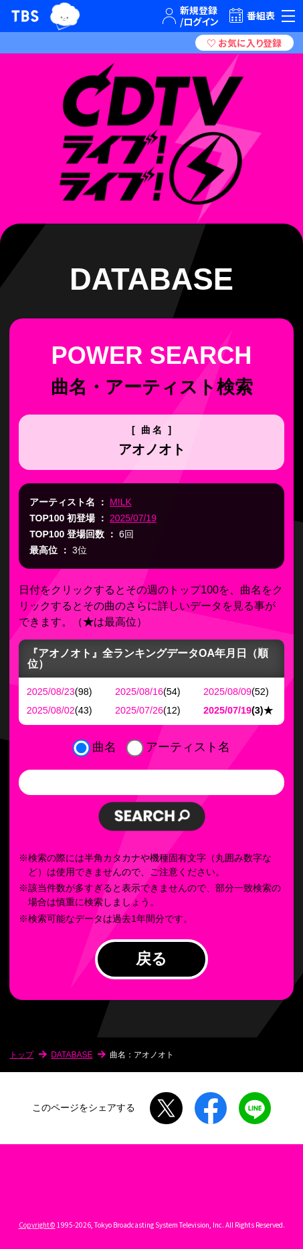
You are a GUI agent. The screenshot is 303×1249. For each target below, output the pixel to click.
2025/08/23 (51, 691)
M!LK (121, 502)
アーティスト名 (188, 747)
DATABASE (71, 1054)
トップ (21, 1054)
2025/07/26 (139, 710)
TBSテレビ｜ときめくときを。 (25, 16)
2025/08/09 (227, 691)
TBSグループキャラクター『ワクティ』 (65, 16)
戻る (151, 958)
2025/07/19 (133, 518)
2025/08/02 (51, 710)
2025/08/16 (139, 691)
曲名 (104, 747)
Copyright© (37, 1225)
